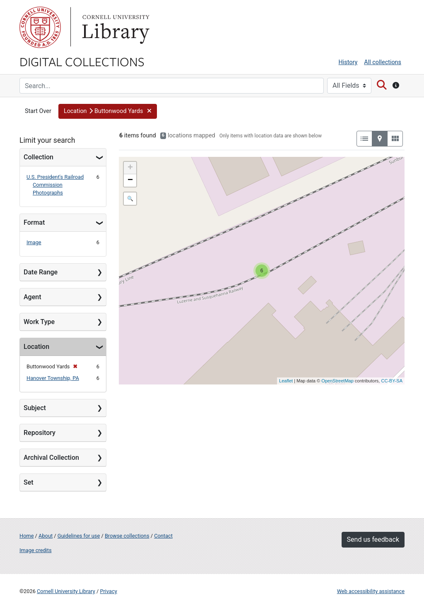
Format (34, 222)
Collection (38, 157)
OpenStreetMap (337, 380)
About (46, 536)
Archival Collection (51, 457)
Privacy (108, 591)
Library (115, 27)
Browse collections (127, 536)
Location (36, 347)
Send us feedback (373, 539)
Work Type (39, 322)
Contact (163, 536)
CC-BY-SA (391, 380)
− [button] (130, 180)
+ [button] (130, 168)
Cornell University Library (66, 591)
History (348, 62)
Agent (32, 297)
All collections (382, 62)
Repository (39, 433)
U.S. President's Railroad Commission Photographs (55, 185)
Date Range (41, 272)
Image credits (35, 550)
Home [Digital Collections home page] (26, 536)
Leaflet (286, 380)
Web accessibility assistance (371, 591)
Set (29, 482)
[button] (107, 111)
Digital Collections (82, 61)
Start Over (38, 111)
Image (33, 242)
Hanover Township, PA (52, 378)
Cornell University (40, 27)
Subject (35, 408)
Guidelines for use (79, 536)
